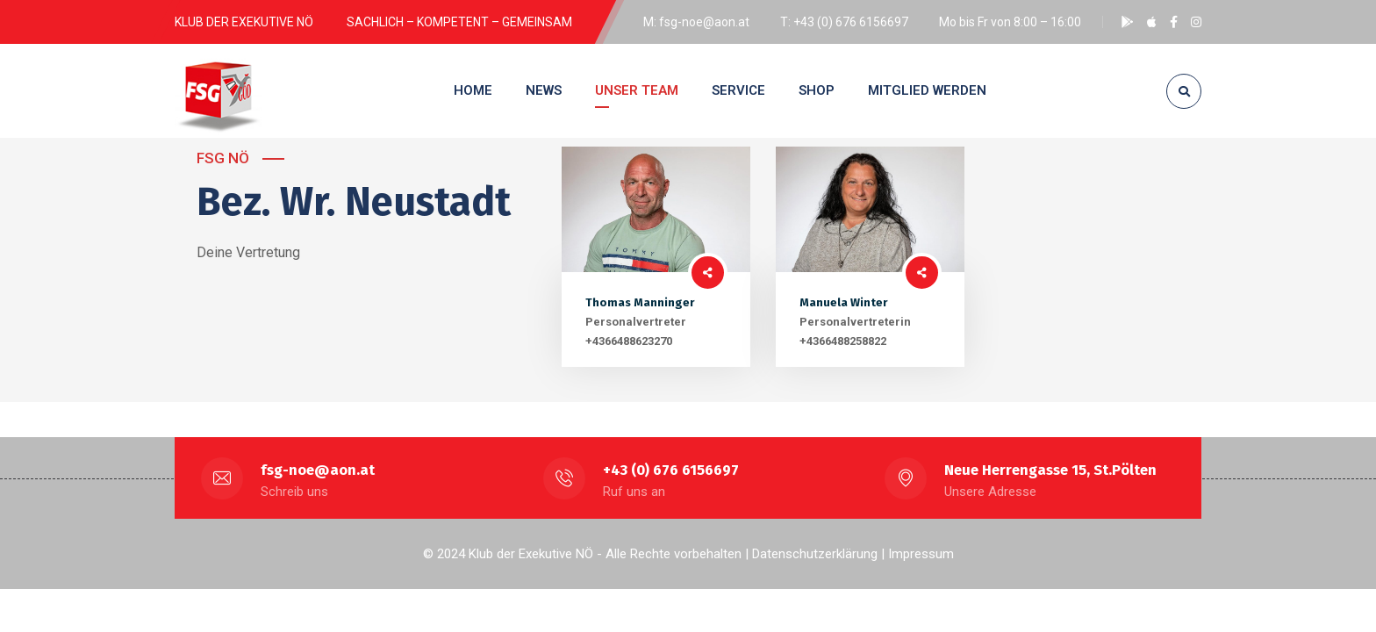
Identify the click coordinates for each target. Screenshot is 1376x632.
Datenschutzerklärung (815, 554)
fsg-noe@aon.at (318, 470)
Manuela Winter (843, 302)
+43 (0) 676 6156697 (671, 470)
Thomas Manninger (639, 302)
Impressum (921, 554)
